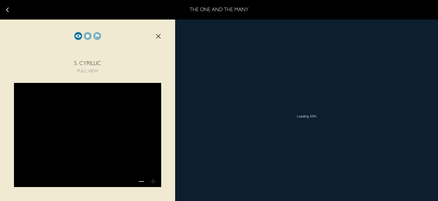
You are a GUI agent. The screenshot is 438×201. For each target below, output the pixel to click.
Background (97, 36)
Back (158, 36)
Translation (88, 36)
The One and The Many (219, 10)
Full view (78, 36)
